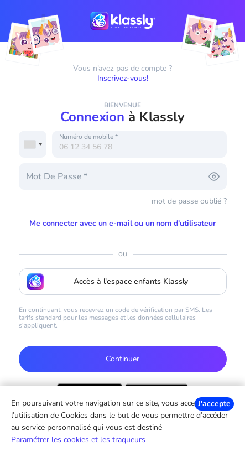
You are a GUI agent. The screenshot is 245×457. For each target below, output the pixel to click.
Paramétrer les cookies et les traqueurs (78, 439)
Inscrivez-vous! (122, 79)
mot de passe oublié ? (189, 201)
